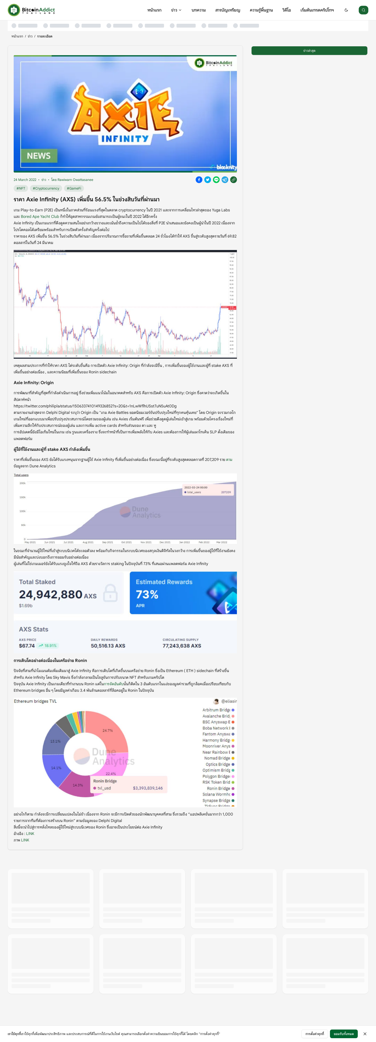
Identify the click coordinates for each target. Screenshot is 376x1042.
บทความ (199, 10)
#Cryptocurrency (46, 188)
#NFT (21, 188)
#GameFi (74, 188)
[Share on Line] (216, 179)
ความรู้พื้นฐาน (261, 10)
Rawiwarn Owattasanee (75, 180)
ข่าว (176, 10)
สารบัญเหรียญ (227, 10)
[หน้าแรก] (31, 10)
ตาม (229, 459)
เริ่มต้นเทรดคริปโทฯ (317, 10)
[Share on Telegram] (225, 179)
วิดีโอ (286, 10)
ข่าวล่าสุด (309, 50)
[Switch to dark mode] (346, 10)
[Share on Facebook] (199, 179)
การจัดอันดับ (113, 684)
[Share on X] (207, 179)
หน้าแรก (154, 10)
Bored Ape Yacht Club (40, 216)
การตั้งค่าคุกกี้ (315, 1034)
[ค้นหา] (363, 10)
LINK (30, 833)
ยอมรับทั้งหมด (344, 1034)
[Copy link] (233, 179)
